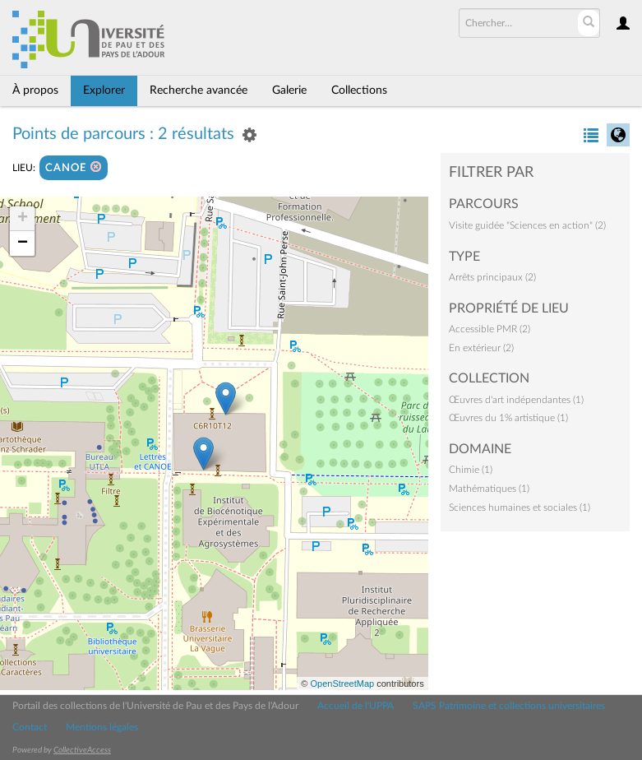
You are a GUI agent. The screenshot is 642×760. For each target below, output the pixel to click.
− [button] (22, 243)
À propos (35, 90)
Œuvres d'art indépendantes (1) (516, 400)
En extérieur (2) (481, 348)
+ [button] (22, 218)
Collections (359, 90)
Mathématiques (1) (489, 489)
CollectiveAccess (82, 750)
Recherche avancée (198, 90)
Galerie (289, 90)
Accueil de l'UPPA (355, 706)
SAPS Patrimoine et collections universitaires (509, 706)
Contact (29, 727)
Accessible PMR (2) (489, 329)
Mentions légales (102, 727)
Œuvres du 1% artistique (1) (508, 418)
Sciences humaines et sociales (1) (519, 507)
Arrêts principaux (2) (492, 277)
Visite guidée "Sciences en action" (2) (527, 225)
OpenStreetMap (342, 683)
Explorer (104, 90)
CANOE (73, 167)
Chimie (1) (470, 470)
